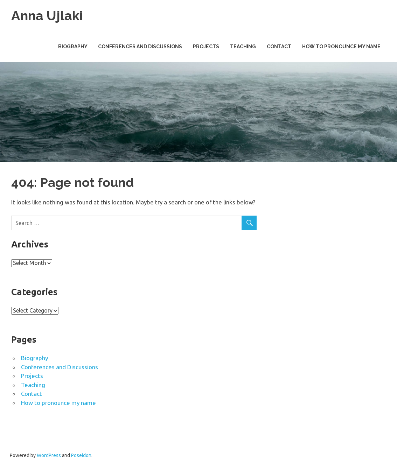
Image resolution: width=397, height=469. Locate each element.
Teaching (243, 46)
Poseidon (81, 455)
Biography (73, 46)
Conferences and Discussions (140, 46)
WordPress (49, 455)
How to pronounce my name (341, 46)
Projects (206, 46)
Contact (279, 46)
